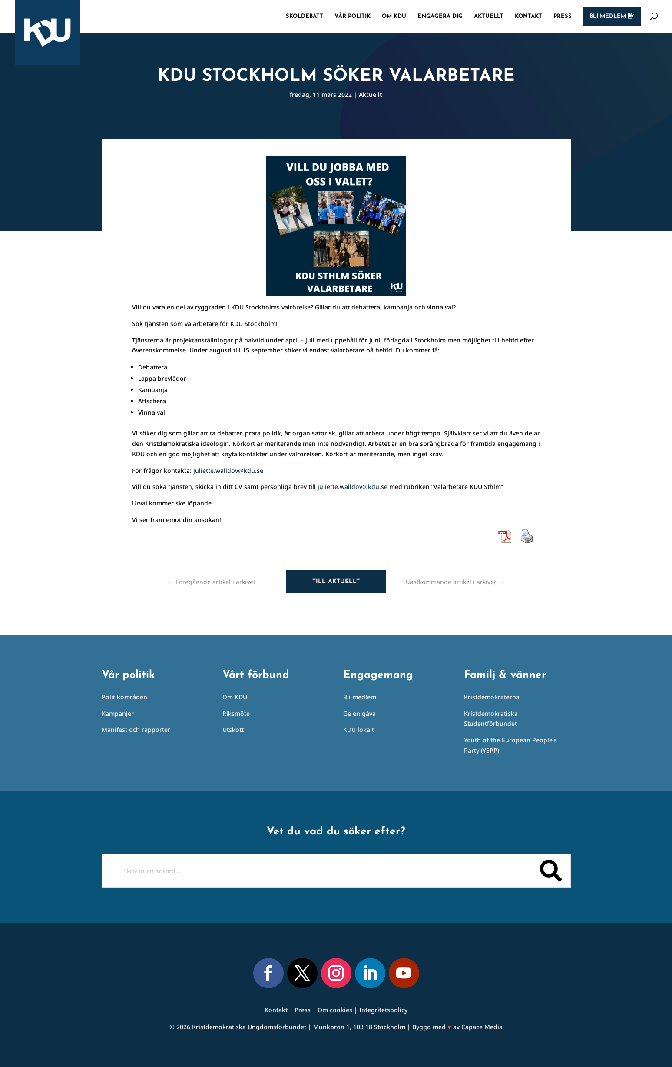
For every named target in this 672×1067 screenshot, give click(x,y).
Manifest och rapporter (136, 729)
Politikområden (124, 697)
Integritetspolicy (383, 1010)
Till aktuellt (336, 581)
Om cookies (335, 1010)
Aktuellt (488, 16)
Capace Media (482, 1027)
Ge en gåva (359, 713)
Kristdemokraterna (492, 697)
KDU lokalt (358, 729)
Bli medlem (611, 16)
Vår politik (352, 16)
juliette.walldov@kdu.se (228, 470)
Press (562, 16)
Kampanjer (118, 713)
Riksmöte (236, 713)
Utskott (233, 729)
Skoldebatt (304, 16)
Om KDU (394, 16)
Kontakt (528, 16)
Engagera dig (440, 16)
